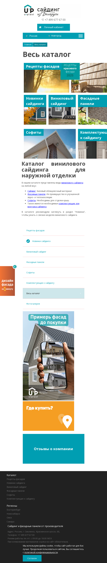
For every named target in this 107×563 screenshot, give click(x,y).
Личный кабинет (54, 27)
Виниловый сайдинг (53, 251)
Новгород (54, 35)
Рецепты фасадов (53, 230)
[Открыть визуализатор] (7, 281)
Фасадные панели (53, 262)
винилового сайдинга (72, 182)
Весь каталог (53, 293)
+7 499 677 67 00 (55, 19)
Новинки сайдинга (16, 483)
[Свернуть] (15, 266)
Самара (10, 521)
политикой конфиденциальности (41, 552)
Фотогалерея (53, 303)
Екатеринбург (14, 509)
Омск (9, 517)
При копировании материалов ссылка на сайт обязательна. (38, 541)
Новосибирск (13, 513)
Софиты (53, 272)
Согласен (32, 558)
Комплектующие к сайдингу (53, 283)
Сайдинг (32, 191)
